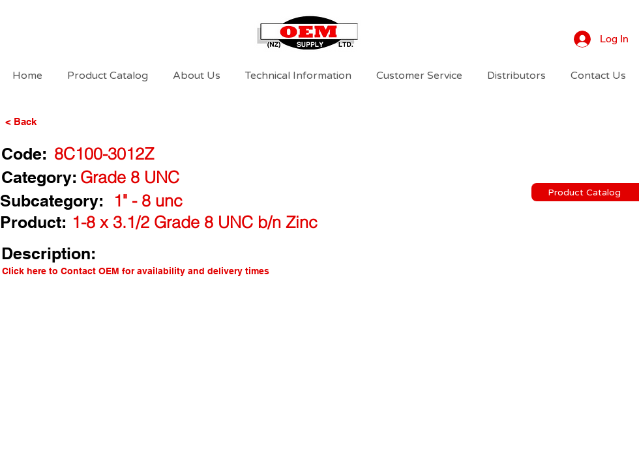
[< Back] (43, 121)
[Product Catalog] (585, 192)
